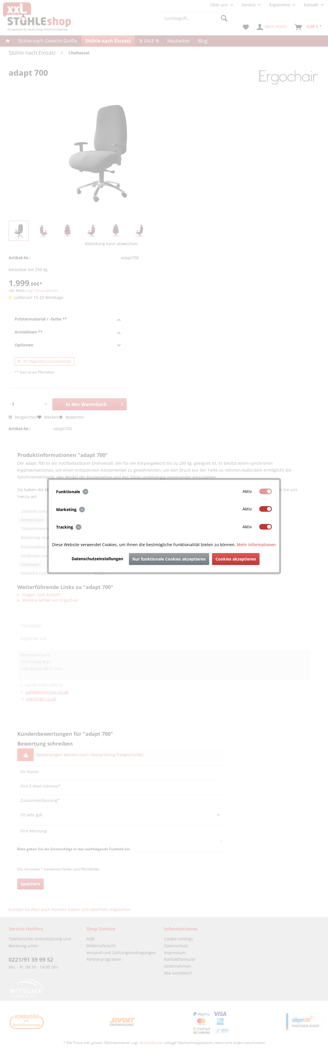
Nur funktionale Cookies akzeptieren (169, 558)
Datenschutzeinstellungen (97, 558)
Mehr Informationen (256, 544)
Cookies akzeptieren (236, 558)
